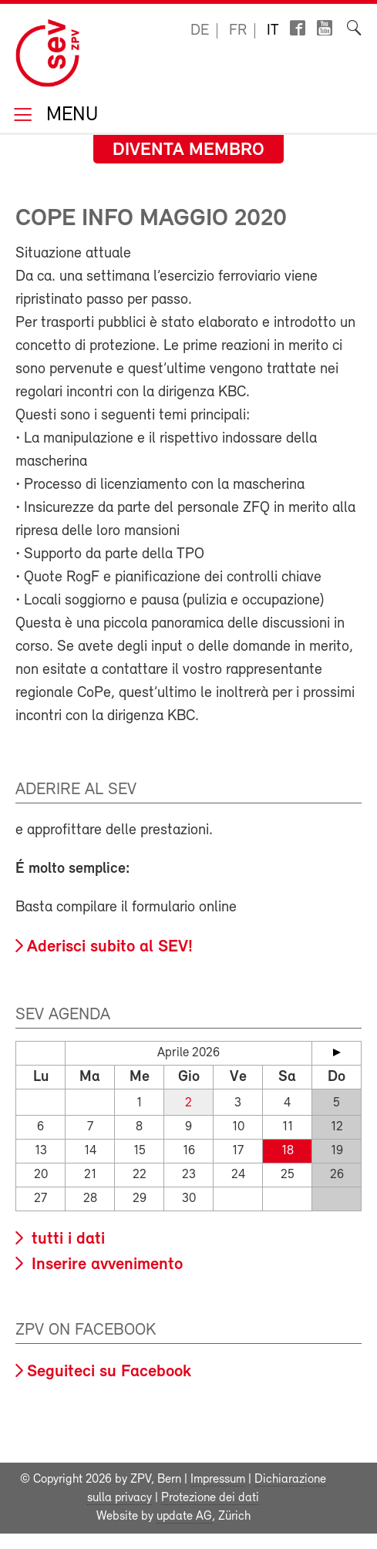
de (199, 31)
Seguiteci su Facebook (109, 1372)
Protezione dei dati (210, 1498)
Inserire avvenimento (105, 1265)
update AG (184, 1516)
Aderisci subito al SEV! (110, 947)
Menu (69, 116)
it (273, 31)
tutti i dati (66, 1239)
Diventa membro (188, 150)
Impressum (217, 1479)
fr (238, 31)
